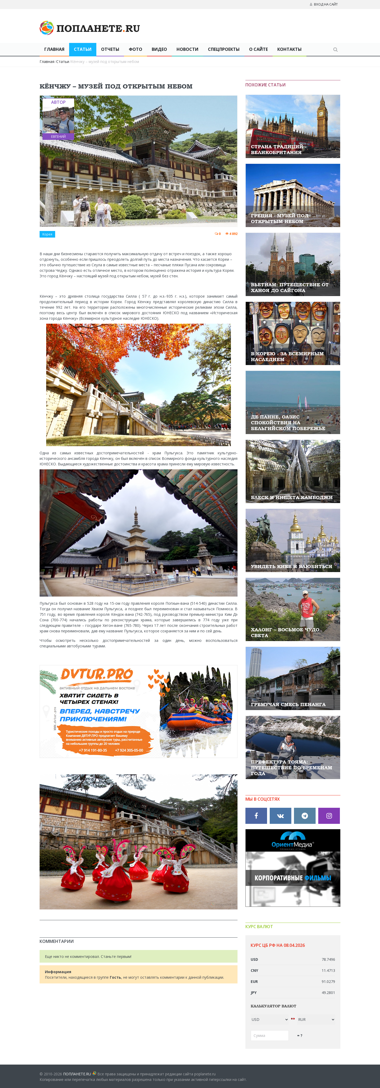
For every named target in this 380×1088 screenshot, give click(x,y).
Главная (54, 49)
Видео (159, 49)
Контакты (289, 49)
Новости (187, 49)
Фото (135, 49)
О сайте (258, 49)
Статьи (83, 49)
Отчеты (110, 49)
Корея (47, 234)
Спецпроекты (224, 49)
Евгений (58, 136)
